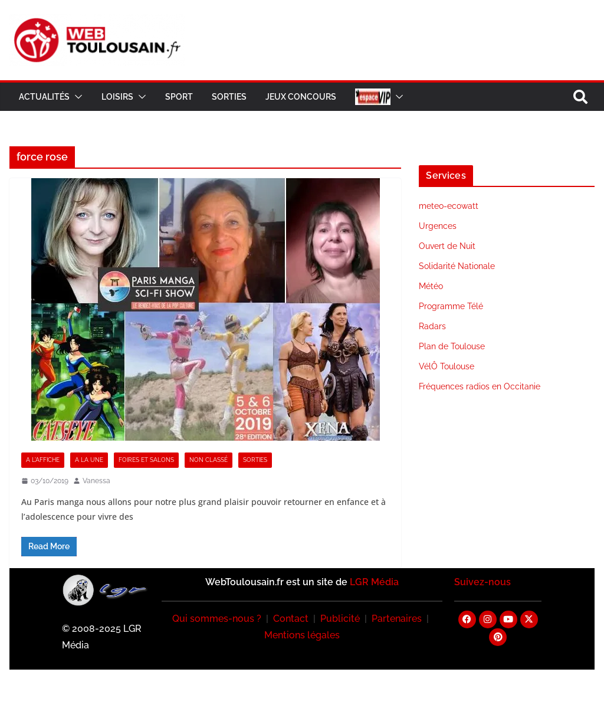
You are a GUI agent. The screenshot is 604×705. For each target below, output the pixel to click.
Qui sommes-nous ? (216, 618)
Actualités (44, 96)
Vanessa (96, 481)
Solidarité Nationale (457, 266)
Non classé (208, 460)
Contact (290, 618)
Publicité (340, 618)
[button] (76, 96)
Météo (431, 286)
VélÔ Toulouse (446, 366)
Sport (179, 96)
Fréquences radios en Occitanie (479, 386)
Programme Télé (451, 306)
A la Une (89, 460)
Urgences (438, 226)
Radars (432, 326)
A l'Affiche (43, 460)
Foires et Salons (146, 460)
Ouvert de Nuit (447, 246)
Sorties (229, 96)
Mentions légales (302, 635)
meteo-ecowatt (448, 206)
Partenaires (397, 618)
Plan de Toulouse (452, 346)
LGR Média (374, 582)
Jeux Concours (300, 96)
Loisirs (117, 96)
